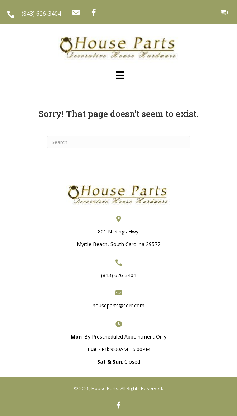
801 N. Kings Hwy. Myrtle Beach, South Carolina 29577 (118, 237)
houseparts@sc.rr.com (118, 305)
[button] (76, 12)
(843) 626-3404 (41, 14)
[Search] (118, 142)
